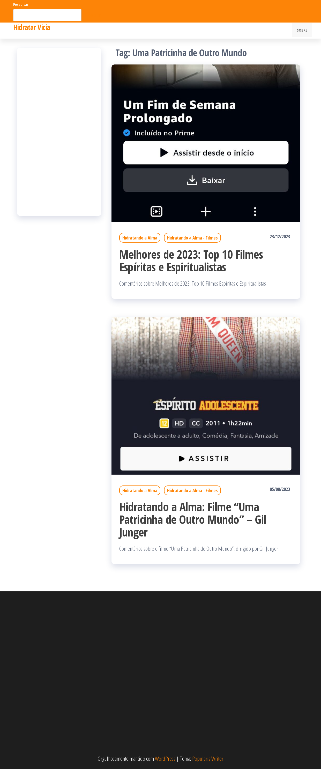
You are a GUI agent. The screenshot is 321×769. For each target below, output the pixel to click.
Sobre (303, 30)
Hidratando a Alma (139, 238)
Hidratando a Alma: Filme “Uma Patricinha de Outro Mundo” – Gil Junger (192, 519)
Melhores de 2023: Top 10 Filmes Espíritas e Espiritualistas (191, 260)
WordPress (165, 758)
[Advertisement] (59, 131)
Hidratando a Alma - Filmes (192, 238)
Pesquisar (20, 4)
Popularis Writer (207, 758)
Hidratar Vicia (31, 27)
